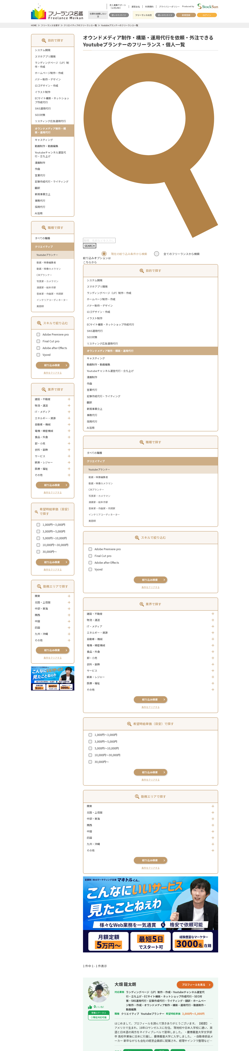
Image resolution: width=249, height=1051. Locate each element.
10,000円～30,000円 (55, 545)
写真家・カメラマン (47, 281)
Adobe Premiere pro (56, 334)
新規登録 (186, 15)
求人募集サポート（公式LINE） (118, 6)
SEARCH (89, 246)
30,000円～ (50, 551)
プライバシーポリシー (169, 6)
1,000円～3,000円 (54, 524)
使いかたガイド (119, 15)
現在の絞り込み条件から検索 (129, 254)
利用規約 (149, 6)
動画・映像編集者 (46, 262)
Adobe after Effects (55, 348)
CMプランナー (44, 275)
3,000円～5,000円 (54, 531)
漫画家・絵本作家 (46, 287)
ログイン (207, 15)
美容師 (40, 306)
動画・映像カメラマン (49, 268)
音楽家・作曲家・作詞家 (50, 293)
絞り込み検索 (52, 365)
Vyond (47, 355)
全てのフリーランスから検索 (182, 254)
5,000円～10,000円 (55, 538)
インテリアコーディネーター (52, 300)
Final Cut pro (51, 341)
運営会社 (136, 6)
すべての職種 (42, 238)
